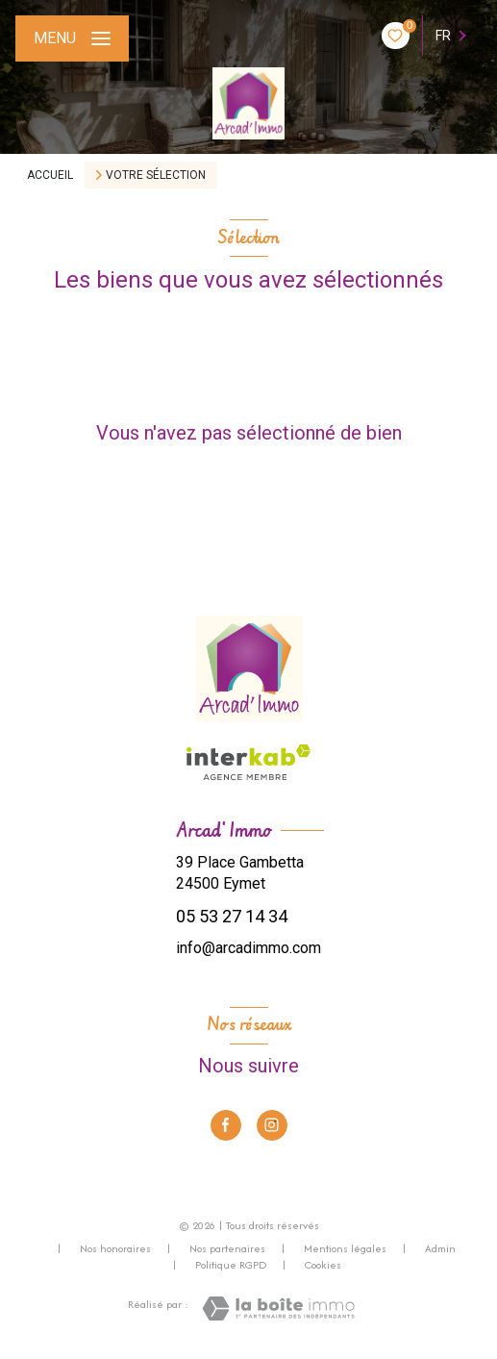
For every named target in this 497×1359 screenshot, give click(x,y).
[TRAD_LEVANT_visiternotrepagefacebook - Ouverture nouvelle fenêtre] (226, 1125)
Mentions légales (345, 1248)
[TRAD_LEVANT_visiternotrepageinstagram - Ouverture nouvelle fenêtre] (272, 1125)
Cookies (323, 1265)
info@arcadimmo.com (248, 948)
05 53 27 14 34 (231, 916)
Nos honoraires (115, 1248)
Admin (440, 1248)
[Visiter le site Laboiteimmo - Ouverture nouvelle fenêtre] (278, 1308)
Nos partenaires (227, 1248)
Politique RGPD (230, 1264)
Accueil (50, 175)
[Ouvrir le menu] (72, 38)
